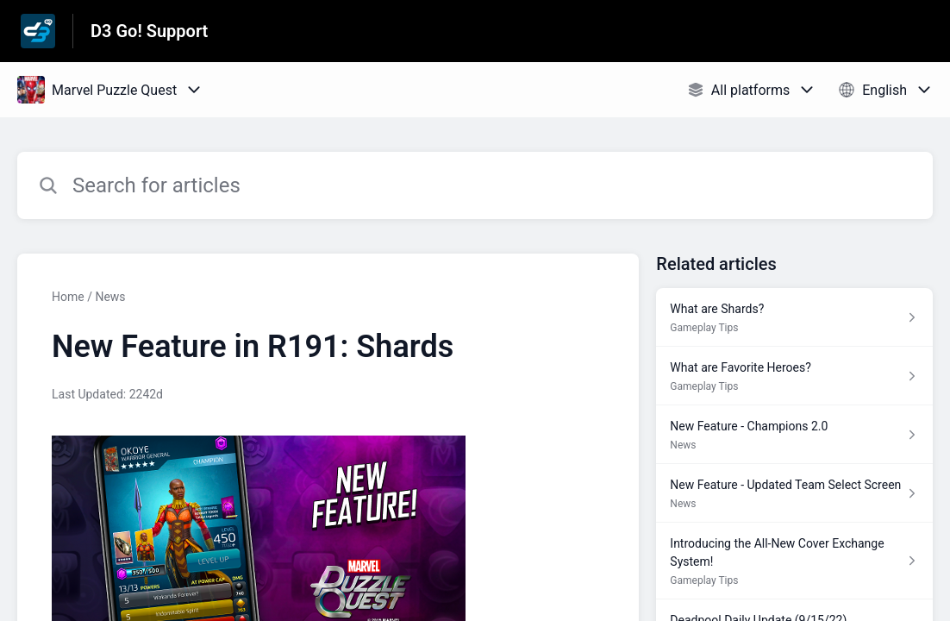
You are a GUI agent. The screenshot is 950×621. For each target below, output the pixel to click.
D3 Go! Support (149, 31)
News (110, 297)
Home (68, 297)
